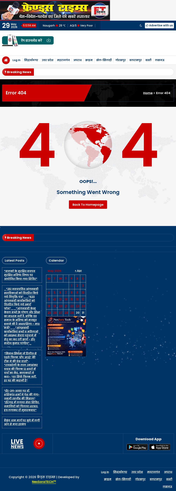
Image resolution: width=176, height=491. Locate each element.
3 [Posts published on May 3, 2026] (83, 285)
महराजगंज (63, 60)
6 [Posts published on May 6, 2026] (60, 292)
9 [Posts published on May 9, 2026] (77, 292)
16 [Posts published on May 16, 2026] (77, 299)
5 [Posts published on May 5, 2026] (55, 292)
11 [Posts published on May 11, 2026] (49, 299)
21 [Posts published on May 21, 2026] (66, 306)
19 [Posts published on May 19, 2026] (54, 306)
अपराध (77, 60)
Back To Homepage (88, 204)
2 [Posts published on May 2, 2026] (77, 285)
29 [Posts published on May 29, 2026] (72, 313)
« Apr (78, 270)
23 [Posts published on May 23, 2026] (77, 306)
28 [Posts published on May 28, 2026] (66, 313)
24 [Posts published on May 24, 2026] (83, 306)
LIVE (17, 443)
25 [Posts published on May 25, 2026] (49, 313)
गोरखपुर (120, 60)
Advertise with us (159, 25)
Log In (16, 60)
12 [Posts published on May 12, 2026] (54, 299)
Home (148, 93)
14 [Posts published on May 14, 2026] (66, 299)
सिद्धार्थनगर (31, 60)
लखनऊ (159, 60)
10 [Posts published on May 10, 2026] (83, 292)
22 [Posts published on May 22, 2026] (72, 306)
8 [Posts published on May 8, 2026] (72, 292)
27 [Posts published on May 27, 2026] (60, 313)
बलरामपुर (135, 60)
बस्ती (148, 60)
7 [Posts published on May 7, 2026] (66, 292)
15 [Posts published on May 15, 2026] (71, 299)
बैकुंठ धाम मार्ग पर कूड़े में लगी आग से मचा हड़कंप (22, 422)
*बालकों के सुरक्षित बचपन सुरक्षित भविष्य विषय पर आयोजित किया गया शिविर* (20, 275)
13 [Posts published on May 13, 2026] (60, 299)
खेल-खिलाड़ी (104, 60)
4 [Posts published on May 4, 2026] (49, 292)
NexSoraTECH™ (44, 481)
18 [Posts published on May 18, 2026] (49, 306)
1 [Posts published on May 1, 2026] (71, 285)
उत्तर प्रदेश (47, 60)
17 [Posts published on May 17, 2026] (83, 299)
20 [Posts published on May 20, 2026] (60, 306)
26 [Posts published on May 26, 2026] (55, 313)
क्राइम (89, 60)
